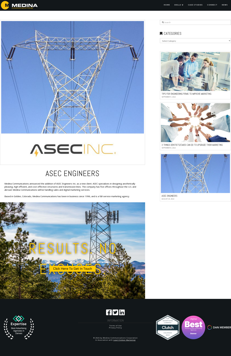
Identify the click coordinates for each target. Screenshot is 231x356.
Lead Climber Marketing (124, 340)
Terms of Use (115, 325)
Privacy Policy (115, 328)
